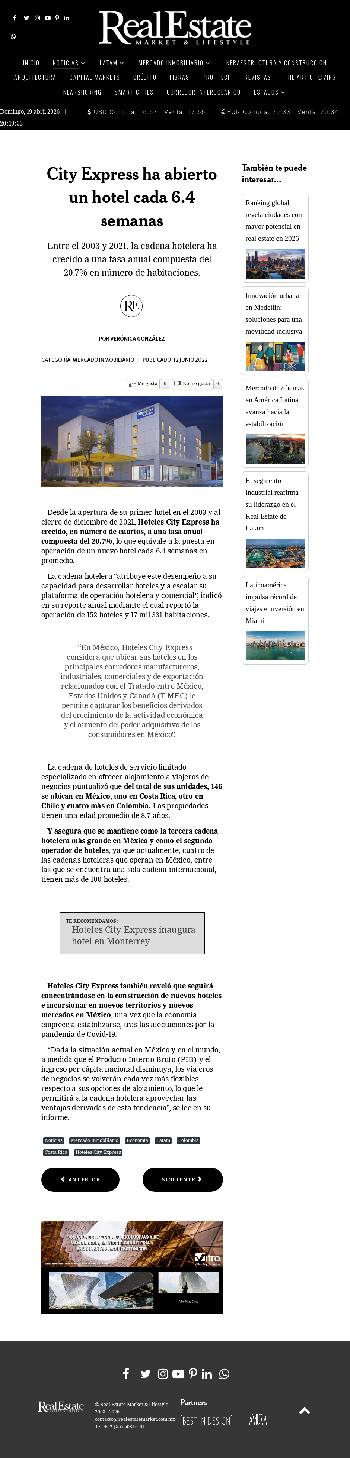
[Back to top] (304, 1412)
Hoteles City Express (98, 1152)
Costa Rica (56, 1152)
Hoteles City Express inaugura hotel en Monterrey (133, 936)
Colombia (188, 1140)
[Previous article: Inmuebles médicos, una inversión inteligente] (80, 1180)
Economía (137, 1140)
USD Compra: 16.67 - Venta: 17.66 (147, 112)
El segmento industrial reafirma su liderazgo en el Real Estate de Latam (272, 504)
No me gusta (196, 383)
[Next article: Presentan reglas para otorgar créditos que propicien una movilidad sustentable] (183, 1180)
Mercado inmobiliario (103, 360)
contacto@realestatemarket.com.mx (135, 1419)
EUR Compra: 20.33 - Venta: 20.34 (280, 112)
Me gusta (147, 383)
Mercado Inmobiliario (94, 1140)
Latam (163, 1140)
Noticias (54, 1140)
